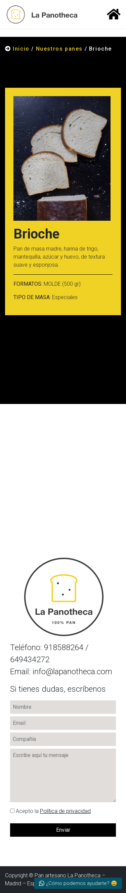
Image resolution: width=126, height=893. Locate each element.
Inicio (21, 49)
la (50, 811)
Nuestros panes (59, 49)
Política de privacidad (65, 811)
